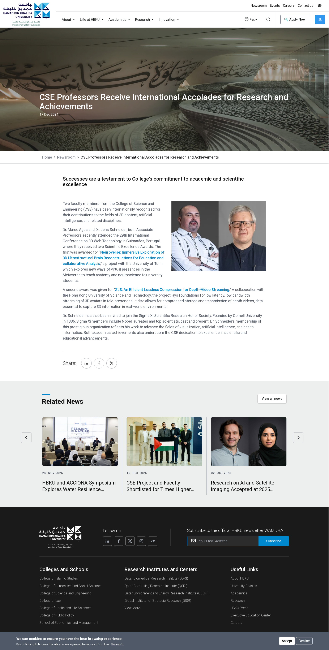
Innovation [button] (167, 19)
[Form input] (273, 541)
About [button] (66, 19)
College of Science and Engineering (65, 593)
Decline (304, 641)
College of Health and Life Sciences (65, 608)
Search (268, 19)
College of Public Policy (56, 615)
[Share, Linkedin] (86, 363)
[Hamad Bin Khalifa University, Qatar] (26, 13)
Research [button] (142, 19)
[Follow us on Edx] (152, 541)
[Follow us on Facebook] (118, 541)
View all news (272, 399)
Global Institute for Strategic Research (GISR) (157, 601)
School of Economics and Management (68, 623)
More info (117, 644)
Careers (236, 623)
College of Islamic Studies (58, 578)
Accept (287, 641)
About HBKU (240, 578)
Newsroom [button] (259, 6)
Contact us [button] (305, 6)
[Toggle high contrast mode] (319, 5)
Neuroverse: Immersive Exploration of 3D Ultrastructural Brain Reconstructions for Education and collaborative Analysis (113, 258)
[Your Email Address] (238, 541)
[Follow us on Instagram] (141, 541)
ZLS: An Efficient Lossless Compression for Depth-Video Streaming (172, 289)
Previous (26, 437)
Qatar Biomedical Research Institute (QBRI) (156, 578)
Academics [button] (117, 19)
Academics (239, 593)
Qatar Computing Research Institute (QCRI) (155, 586)
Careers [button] (289, 6)
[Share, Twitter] (111, 363)
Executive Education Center (251, 615)
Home (47, 157)
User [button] (320, 19)
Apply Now (294, 19)
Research (238, 601)
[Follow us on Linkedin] (107, 541)
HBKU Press (239, 608)
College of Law (50, 601)
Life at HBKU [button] (90, 19)
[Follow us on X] (130, 541)
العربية (255, 19)
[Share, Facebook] (99, 363)
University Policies (244, 586)
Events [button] (275, 6)
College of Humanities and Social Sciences (70, 586)
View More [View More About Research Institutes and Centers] (132, 608)
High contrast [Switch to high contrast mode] (319, 5)
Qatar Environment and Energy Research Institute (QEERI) (166, 593)
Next (298, 437)
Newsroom (66, 157)
